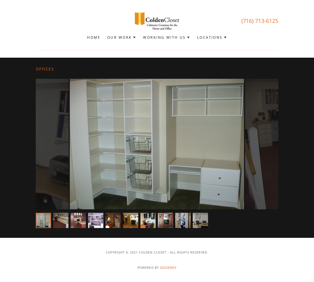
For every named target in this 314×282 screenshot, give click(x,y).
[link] (157, 20)
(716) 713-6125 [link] (259, 20)
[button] (121, 37)
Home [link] (93, 37)
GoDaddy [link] (168, 267)
